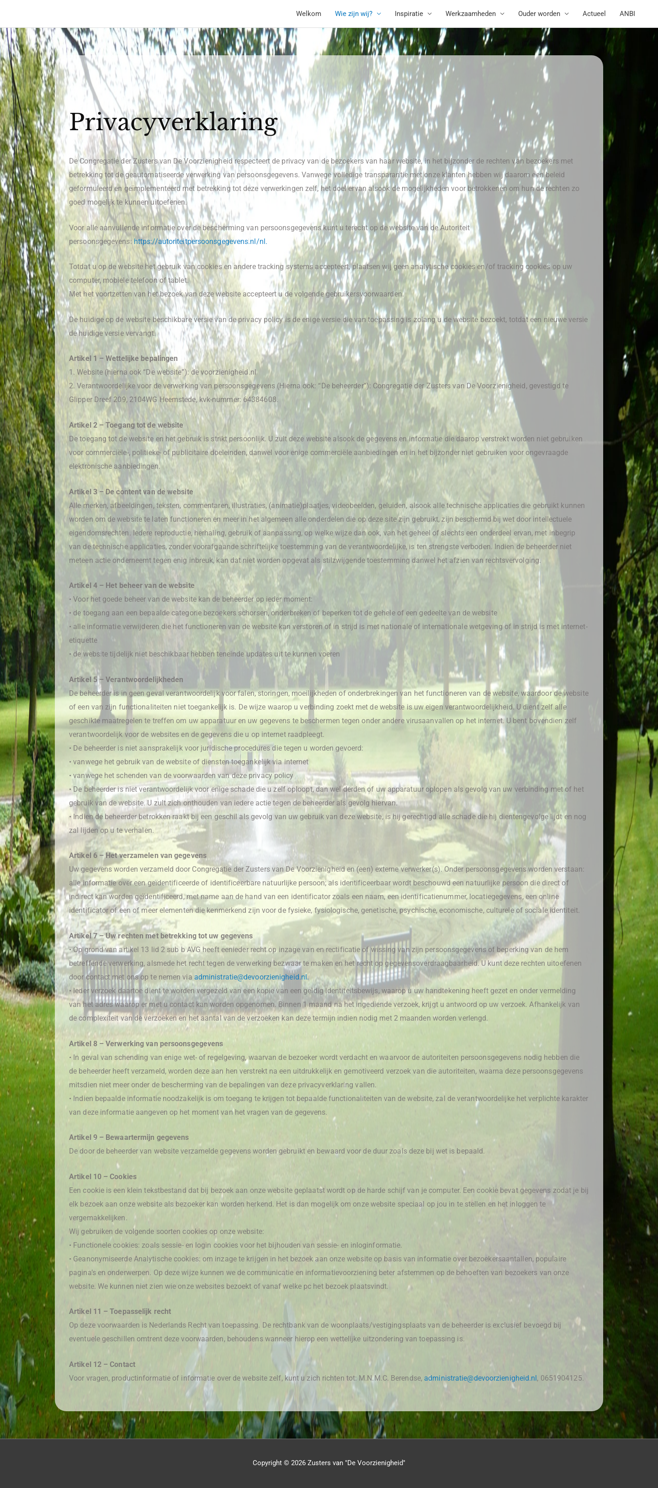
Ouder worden (539, 14)
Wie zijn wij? (353, 14)
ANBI (627, 14)
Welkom (308, 14)
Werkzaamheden (471, 14)
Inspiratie (409, 14)
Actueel (594, 14)
